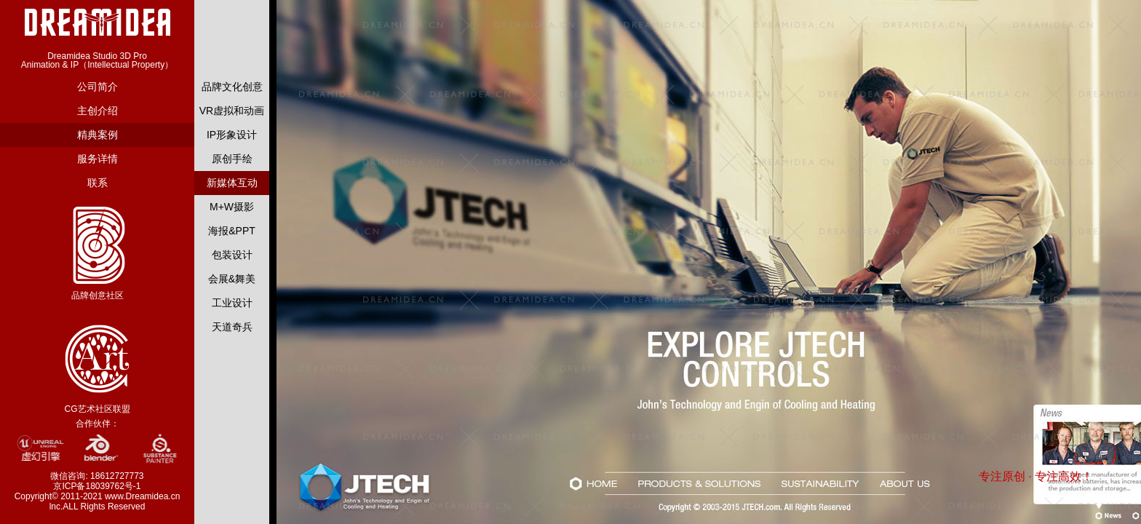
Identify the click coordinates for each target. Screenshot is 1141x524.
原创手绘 (232, 158)
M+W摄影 (232, 207)
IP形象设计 (232, 134)
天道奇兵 (232, 327)
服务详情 (97, 158)
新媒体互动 (232, 182)
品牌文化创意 (232, 86)
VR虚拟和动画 (231, 110)
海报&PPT (231, 231)
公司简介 (97, 86)
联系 (97, 182)
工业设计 (232, 303)
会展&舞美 (231, 279)
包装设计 (232, 255)
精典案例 (97, 134)
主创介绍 (97, 110)
